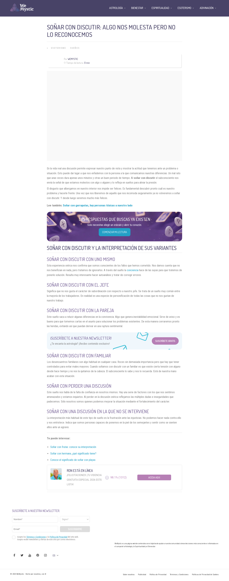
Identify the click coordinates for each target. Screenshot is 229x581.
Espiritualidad (160, 8)
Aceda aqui (154, 477)
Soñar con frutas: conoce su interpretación (73, 447)
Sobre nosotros (129, 574)
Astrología (116, 8)
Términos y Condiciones (179, 574)
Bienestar (137, 8)
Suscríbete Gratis (165, 340)
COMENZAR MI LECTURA (114, 232)
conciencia (132, 270)
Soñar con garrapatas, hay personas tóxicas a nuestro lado (98, 205)
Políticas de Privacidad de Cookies (205, 574)
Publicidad (142, 574)
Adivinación (206, 8)
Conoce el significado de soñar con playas (72, 460)
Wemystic (73, 58)
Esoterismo (58, 48)
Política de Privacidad (158, 574)
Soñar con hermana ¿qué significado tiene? (73, 453)
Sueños (75, 48)
